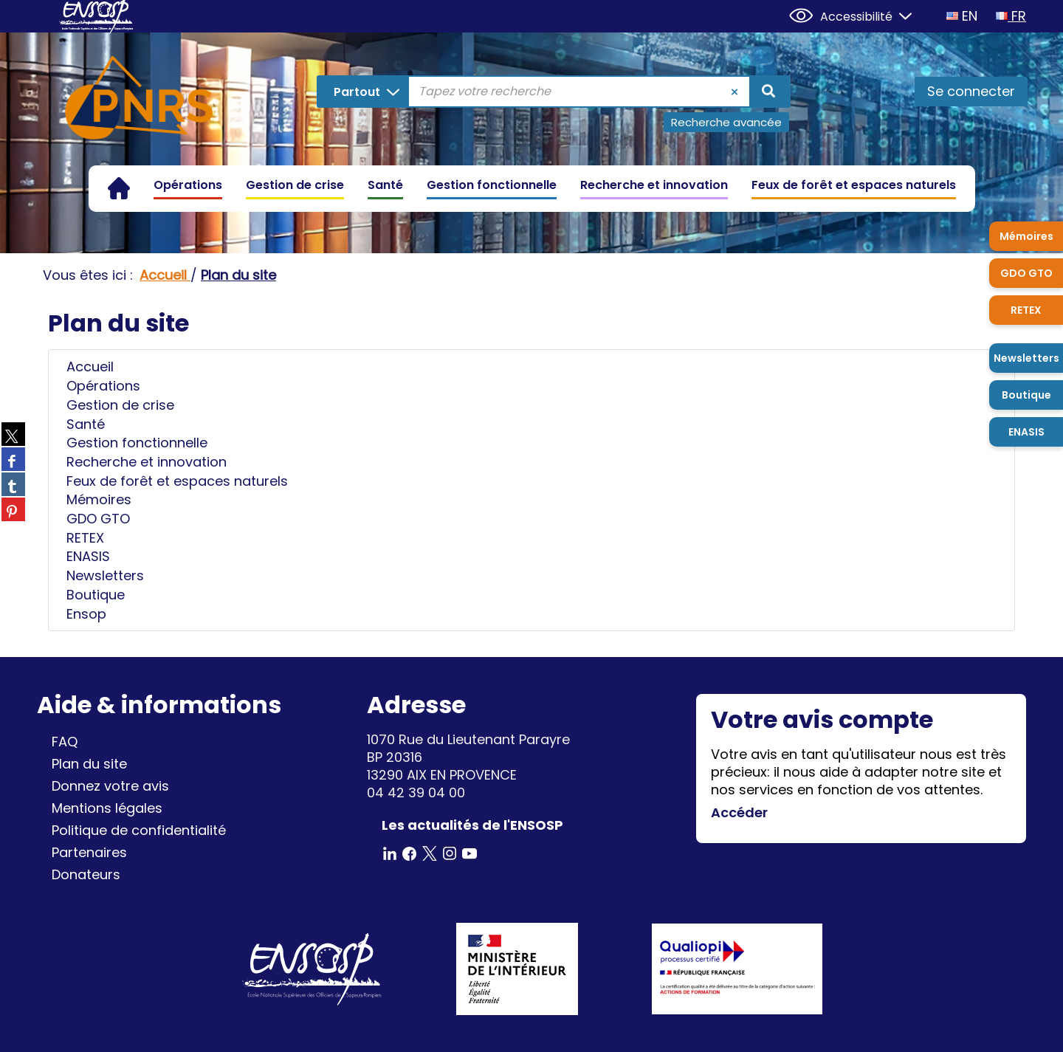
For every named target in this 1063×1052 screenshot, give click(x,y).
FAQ (65, 741)
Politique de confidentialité (139, 830)
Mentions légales (107, 808)
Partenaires (89, 852)
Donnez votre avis (110, 786)
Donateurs (86, 874)
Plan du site (89, 763)
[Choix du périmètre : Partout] (364, 91)
